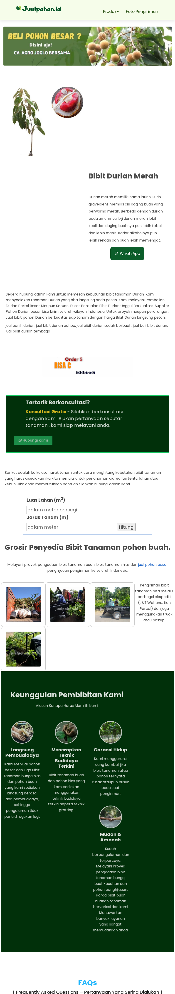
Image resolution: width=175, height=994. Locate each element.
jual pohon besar (153, 465)
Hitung (126, 427)
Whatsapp (28, 945)
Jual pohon (93, 988)
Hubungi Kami (103, 325)
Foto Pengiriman (142, 11)
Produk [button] (110, 11)
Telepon (25, 958)
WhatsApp (128, 170)
